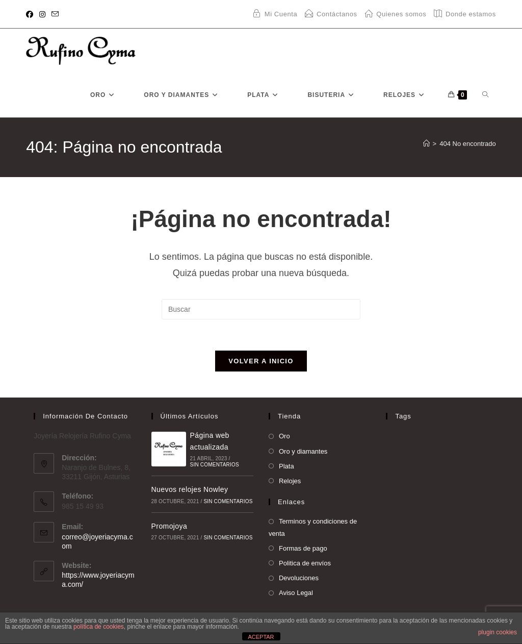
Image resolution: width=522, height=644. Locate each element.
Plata (286, 466)
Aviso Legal (296, 593)
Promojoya (169, 526)
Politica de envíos (305, 563)
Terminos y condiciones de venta (313, 527)
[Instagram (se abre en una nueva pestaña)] (42, 14)
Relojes (290, 481)
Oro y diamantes (303, 451)
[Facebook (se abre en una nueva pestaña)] (31, 14)
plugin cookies (497, 632)
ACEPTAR (261, 637)
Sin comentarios (214, 464)
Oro (284, 436)
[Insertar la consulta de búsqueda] (261, 309)
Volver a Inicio (260, 361)
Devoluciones (299, 578)
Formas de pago (303, 548)
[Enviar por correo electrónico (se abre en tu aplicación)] (55, 14)
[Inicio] (426, 143)
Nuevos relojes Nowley (189, 489)
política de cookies (98, 626)
